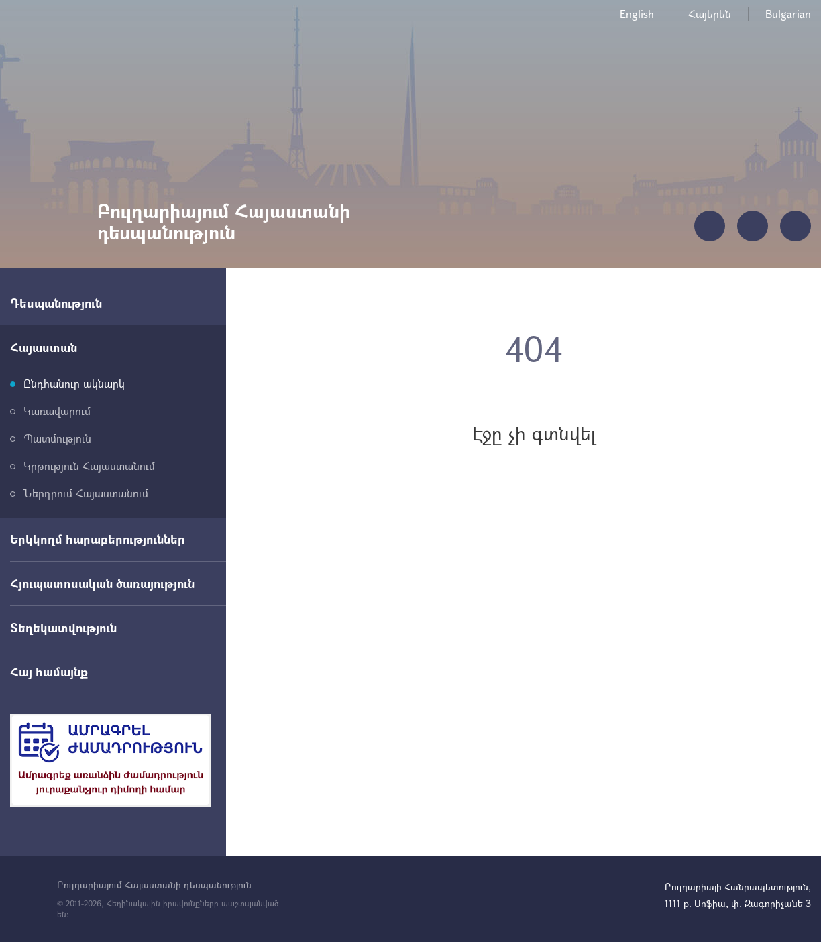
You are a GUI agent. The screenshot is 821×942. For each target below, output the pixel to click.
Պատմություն (57, 438)
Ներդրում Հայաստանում (85, 493)
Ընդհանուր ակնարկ (74, 383)
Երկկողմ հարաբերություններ (97, 539)
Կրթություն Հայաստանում (89, 466)
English (637, 14)
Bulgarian (788, 14)
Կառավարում (57, 411)
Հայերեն (709, 14)
